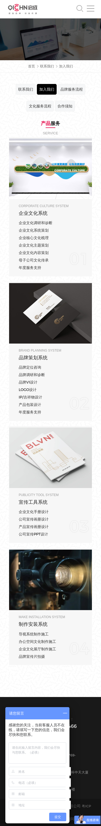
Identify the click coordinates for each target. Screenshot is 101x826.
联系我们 (47, 66)
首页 (31, 66)
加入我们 (66, 66)
